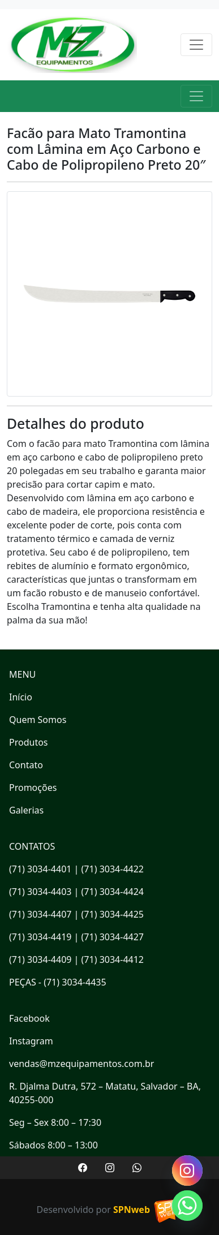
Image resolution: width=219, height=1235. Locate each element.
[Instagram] (187, 1170)
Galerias (26, 810)
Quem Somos (37, 719)
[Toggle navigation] (196, 44)
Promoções (33, 787)
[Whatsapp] (187, 1205)
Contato (26, 765)
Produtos (28, 742)
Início (20, 697)
